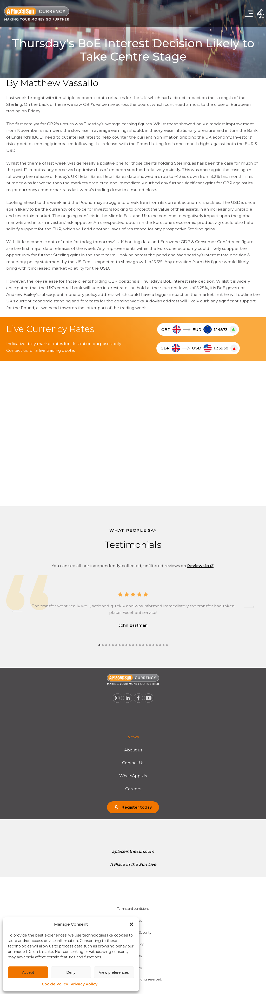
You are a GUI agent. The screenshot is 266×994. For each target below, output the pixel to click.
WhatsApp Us (133, 775)
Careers (133, 788)
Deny (70, 972)
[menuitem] (133, 737)
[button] (131, 924)
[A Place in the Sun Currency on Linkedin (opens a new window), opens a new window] (127, 698)
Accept (28, 972)
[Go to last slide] (17, 611)
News (133, 737)
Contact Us (133, 762)
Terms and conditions (133, 909)
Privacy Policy (84, 984)
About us (133, 750)
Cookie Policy (55, 984)
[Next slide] (248, 611)
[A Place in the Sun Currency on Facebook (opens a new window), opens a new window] (138, 698)
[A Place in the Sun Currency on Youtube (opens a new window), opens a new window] (149, 698)
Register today (136, 807)
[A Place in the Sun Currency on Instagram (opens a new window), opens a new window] (117, 698)
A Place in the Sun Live (133, 864)
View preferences (114, 972)
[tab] (99, 645)
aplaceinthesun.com (133, 851)
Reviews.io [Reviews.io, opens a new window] (200, 565)
